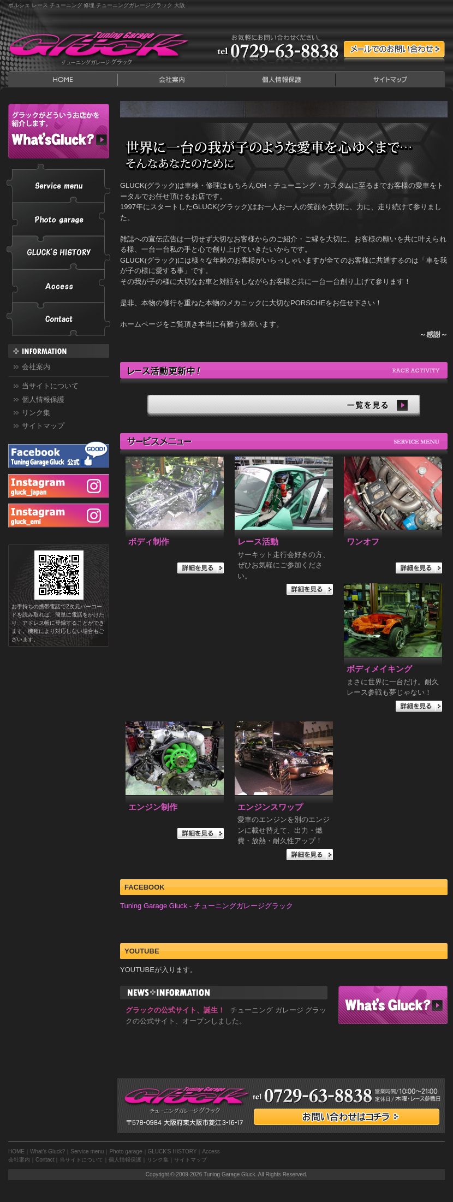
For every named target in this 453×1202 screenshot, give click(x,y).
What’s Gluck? (393, 1005)
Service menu (58, 183)
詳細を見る (200, 567)
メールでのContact (394, 49)
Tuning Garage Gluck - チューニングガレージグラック (206, 906)
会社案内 (171, 79)
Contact (58, 319)
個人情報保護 (281, 79)
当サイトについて (50, 386)
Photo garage (58, 219)
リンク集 (36, 412)
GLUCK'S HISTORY (58, 252)
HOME (62, 79)
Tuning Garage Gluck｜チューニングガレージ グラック (98, 46)
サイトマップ (390, 79)
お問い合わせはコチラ (346, 1117)
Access (58, 286)
